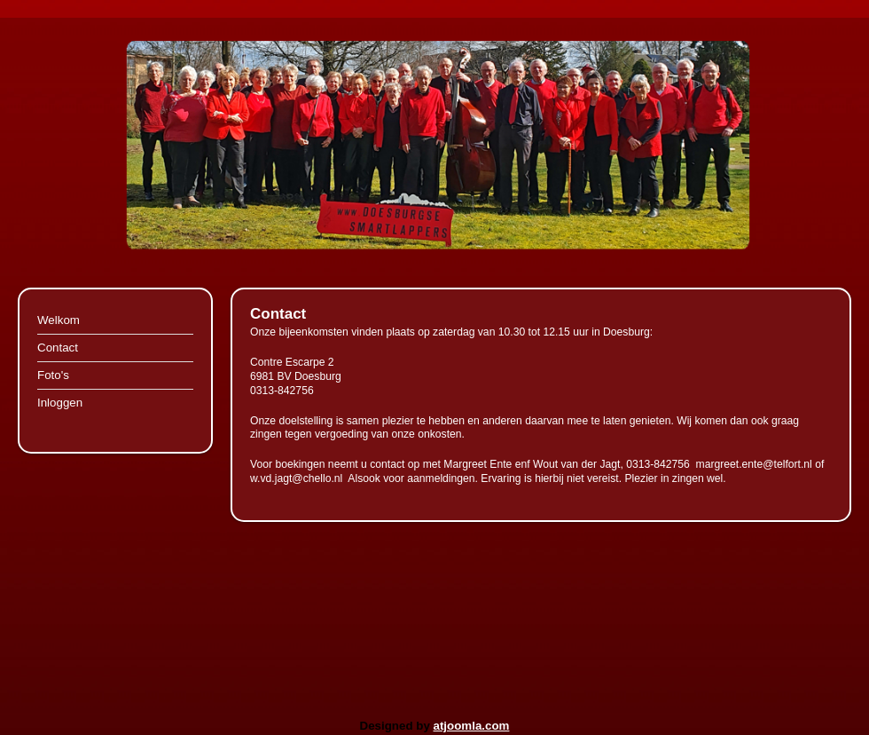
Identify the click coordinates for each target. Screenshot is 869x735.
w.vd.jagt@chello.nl (296, 478)
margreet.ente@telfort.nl (754, 464)
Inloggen (59, 402)
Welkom (58, 320)
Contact (57, 347)
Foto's (53, 375)
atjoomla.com (472, 725)
